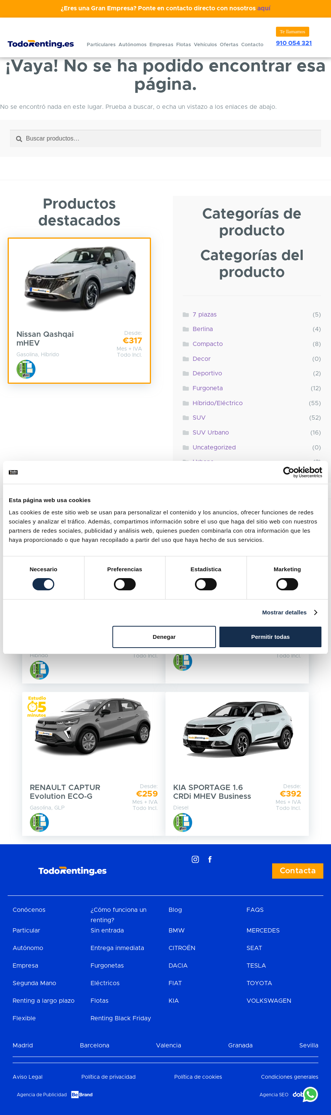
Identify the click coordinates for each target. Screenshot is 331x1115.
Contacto (252, 44)
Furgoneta (208, 388)
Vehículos (205, 44)
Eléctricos (105, 983)
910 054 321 (294, 43)
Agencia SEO (274, 1094)
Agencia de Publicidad (42, 1094)
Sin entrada (107, 931)
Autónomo (28, 948)
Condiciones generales (289, 1077)
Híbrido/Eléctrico (218, 403)
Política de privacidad (108, 1077)
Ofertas (229, 44)
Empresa (25, 966)
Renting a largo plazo (44, 1001)
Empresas (161, 44)
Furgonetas (107, 966)
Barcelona (94, 1045)
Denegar (164, 636)
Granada (240, 1045)
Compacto (208, 344)
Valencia (168, 1045)
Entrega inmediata (117, 948)
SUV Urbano (211, 433)
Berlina (203, 329)
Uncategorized (214, 447)
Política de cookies (198, 1077)
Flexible (24, 1018)
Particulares (101, 44)
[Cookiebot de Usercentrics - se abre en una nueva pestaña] (288, 472)
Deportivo (207, 373)
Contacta (298, 871)
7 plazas (205, 315)
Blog (175, 910)
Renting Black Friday (121, 1018)
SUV (199, 418)
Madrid (23, 1045)
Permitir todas (270, 636)
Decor (202, 359)
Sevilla (308, 1045)
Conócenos (29, 910)
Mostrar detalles (284, 612)
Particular (26, 931)
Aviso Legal (27, 1077)
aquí (263, 8)
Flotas (183, 44)
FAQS (255, 910)
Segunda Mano (34, 983)
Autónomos (132, 44)
